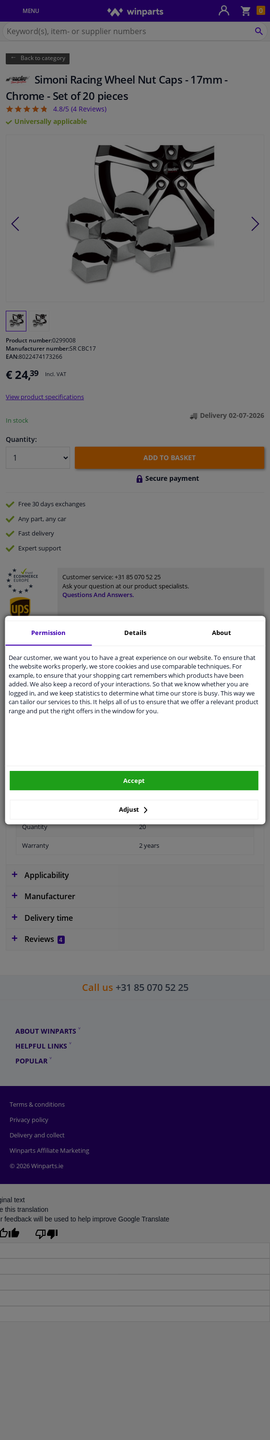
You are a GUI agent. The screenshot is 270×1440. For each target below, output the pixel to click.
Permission (48, 632)
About (221, 632)
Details (135, 632)
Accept (134, 780)
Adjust (133, 809)
